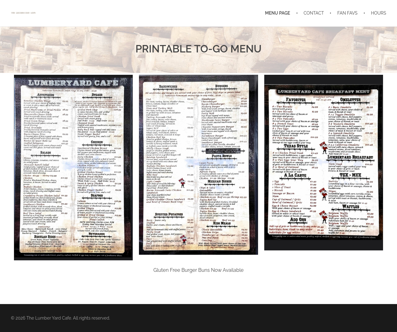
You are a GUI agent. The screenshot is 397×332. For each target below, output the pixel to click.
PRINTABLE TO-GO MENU (199, 49)
